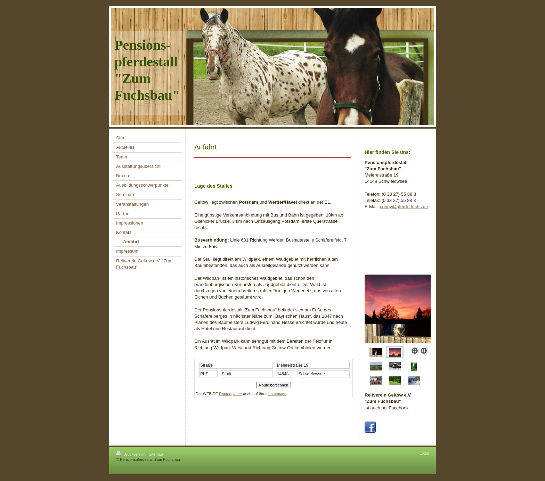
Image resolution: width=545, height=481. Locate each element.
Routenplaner (230, 394)
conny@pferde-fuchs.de (404, 206)
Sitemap (156, 460)
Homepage (277, 394)
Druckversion (131, 460)
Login (424, 459)
